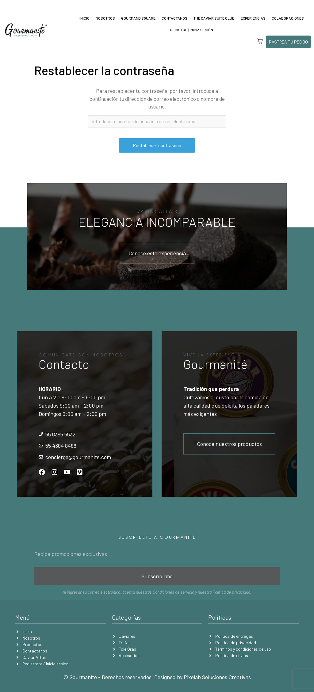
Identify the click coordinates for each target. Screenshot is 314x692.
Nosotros (105, 18)
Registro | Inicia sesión (191, 30)
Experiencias (253, 18)
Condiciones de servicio (173, 592)
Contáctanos (174, 18)
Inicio (84, 18)
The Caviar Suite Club (214, 18)
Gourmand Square (138, 18)
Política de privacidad (231, 592)
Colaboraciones (288, 18)
